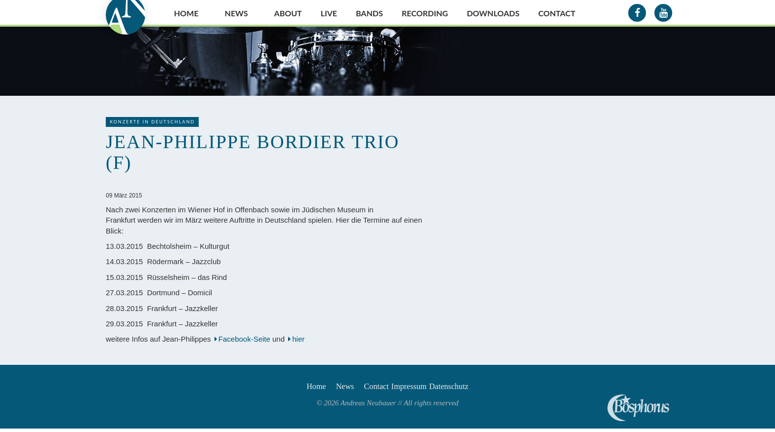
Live (329, 13)
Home (186, 13)
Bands (369, 13)
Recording (425, 13)
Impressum (417, 388)
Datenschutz (469, 388)
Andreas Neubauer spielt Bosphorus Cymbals (638, 407)
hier (299, 339)
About (288, 13)
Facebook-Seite (244, 339)
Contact (556, 13)
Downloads (493, 13)
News (236, 13)
